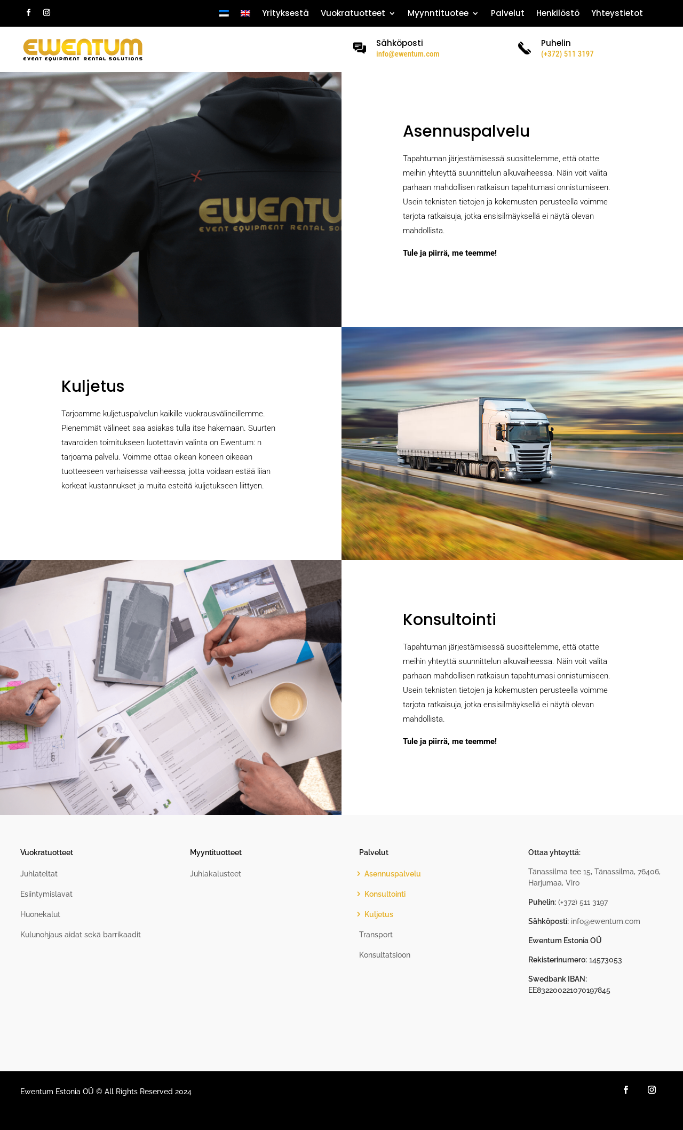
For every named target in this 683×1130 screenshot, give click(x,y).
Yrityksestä (285, 14)
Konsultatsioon (384, 955)
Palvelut (508, 14)
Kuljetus (378, 914)
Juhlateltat (39, 874)
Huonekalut (40, 914)
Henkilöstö (557, 14)
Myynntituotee (438, 14)
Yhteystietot (617, 14)
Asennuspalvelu (392, 874)
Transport (376, 934)
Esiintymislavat (46, 894)
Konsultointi (385, 894)
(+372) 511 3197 (583, 902)
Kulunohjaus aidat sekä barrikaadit (80, 934)
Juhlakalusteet (215, 874)
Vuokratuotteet (353, 14)
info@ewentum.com (408, 54)
